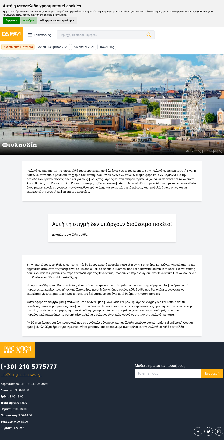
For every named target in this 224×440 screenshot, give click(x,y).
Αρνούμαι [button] (28, 20)
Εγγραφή (212, 373)
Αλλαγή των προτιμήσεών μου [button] (57, 20)
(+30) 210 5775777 (29, 367)
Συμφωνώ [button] (11, 20)
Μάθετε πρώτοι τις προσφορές (160, 365)
